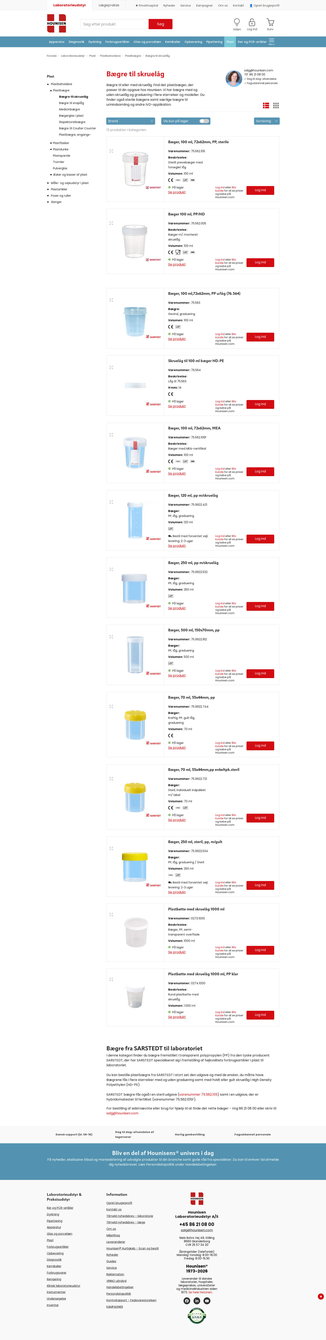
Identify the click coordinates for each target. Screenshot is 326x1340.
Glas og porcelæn (147, 42)
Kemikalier (172, 42)
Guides (111, 1261)
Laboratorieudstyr (69, 5)
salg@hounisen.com (258, 70)
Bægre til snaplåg (71, 103)
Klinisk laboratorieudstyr (63, 1286)
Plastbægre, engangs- (75, 135)
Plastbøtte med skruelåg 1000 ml (196, 909)
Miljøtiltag (113, 1235)
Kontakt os (114, 1209)
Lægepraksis (109, 5)
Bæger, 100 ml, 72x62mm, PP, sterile (198, 142)
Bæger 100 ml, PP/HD (186, 214)
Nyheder (169, 5)
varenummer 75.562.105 (198, 1094)
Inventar (53, 1305)
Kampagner (204, 5)
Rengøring (54, 1279)
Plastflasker (61, 143)
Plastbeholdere (61, 84)
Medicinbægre (69, 109)
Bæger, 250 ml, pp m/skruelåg (193, 563)
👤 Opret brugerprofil (264, 5)
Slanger (56, 202)
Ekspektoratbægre (72, 122)
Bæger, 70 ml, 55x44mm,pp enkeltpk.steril (203, 770)
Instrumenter (56, 1292)
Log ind (220, 187)
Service (185, 5)
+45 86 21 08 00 (196, 1224)
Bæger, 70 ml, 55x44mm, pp (191, 697)
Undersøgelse (56, 1299)
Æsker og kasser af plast (70, 175)
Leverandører (115, 1242)
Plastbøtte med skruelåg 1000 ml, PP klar (203, 974)
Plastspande (61, 156)
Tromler (58, 162)
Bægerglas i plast (71, 116)
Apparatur (57, 42)
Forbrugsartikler (117, 42)
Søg (160, 24)
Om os (223, 5)
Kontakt (238, 5)
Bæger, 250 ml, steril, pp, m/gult (195, 842)
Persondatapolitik (118, 1294)
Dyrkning (94, 42)
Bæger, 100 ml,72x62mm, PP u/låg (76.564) (204, 294)
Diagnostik (76, 42)
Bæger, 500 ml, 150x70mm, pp (194, 630)
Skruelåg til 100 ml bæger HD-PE (196, 361)
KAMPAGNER (114, 1307)
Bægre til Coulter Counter (77, 128)
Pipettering (214, 42)
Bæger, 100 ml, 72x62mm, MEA (194, 428)
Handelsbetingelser (120, 1287)
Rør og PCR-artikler (252, 42)
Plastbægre (61, 90)
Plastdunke (61, 149)
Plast (230, 42)
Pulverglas (60, 168)
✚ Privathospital (147, 5)
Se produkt (177, 192)
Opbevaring (193, 42)
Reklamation (115, 1274)
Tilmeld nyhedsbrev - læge (125, 1222)
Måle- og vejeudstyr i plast (70, 183)
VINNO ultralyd (116, 1281)
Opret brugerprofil (119, 1203)
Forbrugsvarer (56, 1273)
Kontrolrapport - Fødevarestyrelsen (131, 1300)
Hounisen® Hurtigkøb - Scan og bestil (132, 1248)
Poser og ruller (61, 196)
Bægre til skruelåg (73, 97)
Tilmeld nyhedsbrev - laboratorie (129, 1216)
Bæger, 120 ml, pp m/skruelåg (193, 496)
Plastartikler (59, 189)
